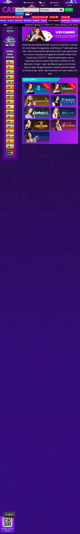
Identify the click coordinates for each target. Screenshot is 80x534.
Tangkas (65, 20)
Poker (36, 20)
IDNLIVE (18, 20)
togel (44, 20)
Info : (5, 25)
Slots (10, 20)
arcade (27, 20)
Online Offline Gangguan (10, 152)
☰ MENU (9, 514)
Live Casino (54, 20)
